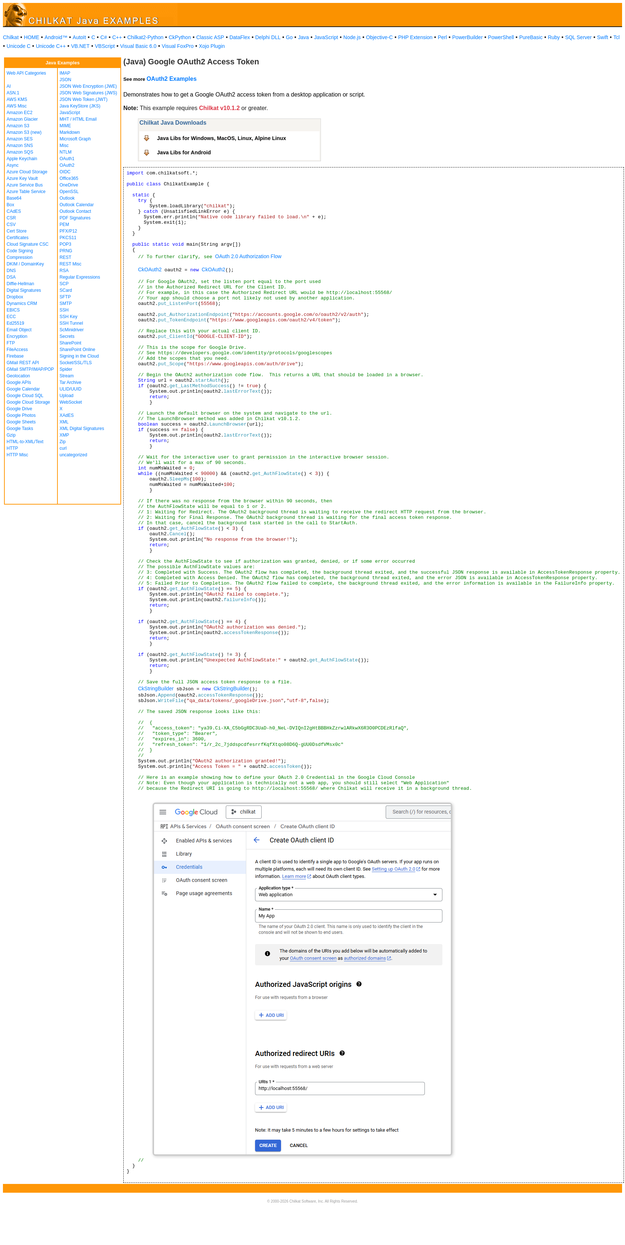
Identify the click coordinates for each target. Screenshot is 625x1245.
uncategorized (73, 454)
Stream (67, 375)
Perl (442, 37)
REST (65, 257)
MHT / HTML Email (78, 119)
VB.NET (80, 46)
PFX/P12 (68, 231)
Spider (66, 369)
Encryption (17, 336)
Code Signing (20, 250)
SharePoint (70, 343)
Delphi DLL (267, 37)
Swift (602, 37)
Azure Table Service (26, 191)
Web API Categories (26, 73)
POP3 (65, 244)
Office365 (69, 178)
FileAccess (17, 349)
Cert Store (17, 231)
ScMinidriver (72, 329)
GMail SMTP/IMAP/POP (30, 369)
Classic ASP (210, 37)
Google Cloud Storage (28, 402)
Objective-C (379, 37)
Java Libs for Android (184, 152)
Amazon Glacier (22, 119)
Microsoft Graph (75, 139)
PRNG (66, 250)
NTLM (66, 152)
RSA (64, 270)
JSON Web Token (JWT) (84, 99)
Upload (67, 395)
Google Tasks (20, 428)
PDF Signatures (75, 217)
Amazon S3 (18, 125)
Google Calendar (23, 389)
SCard (66, 290)
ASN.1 (13, 92)
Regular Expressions (80, 277)
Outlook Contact (75, 211)
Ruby (554, 37)
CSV (11, 224)
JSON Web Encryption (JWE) (88, 86)
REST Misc (71, 264)
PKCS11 (68, 237)
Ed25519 (15, 323)
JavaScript (326, 37)
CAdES (14, 211)
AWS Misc (17, 106)
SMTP (66, 303)
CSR (11, 217)
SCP (64, 283)
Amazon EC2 (20, 112)
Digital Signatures (24, 290)
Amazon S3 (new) (24, 132)
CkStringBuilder (155, 688)
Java (303, 37)
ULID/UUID (71, 389)
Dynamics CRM (22, 303)
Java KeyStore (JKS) (80, 106)
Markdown (70, 132)
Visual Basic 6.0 (138, 46)
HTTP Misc (17, 454)
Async (13, 165)
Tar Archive (70, 382)
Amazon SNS (20, 145)
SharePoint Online (77, 349)
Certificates (18, 237)
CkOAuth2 (150, 269)
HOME (31, 37)
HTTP (12, 448)
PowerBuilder (467, 37)
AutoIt (79, 37)
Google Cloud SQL (25, 395)
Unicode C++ (51, 46)
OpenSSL (69, 191)
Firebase (15, 356)
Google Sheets (21, 422)
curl (63, 448)
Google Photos (21, 415)
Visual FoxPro (178, 46)
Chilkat (11, 37)
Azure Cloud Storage (27, 171)
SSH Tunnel (71, 323)
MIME (65, 125)
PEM (64, 224)
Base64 (14, 198)
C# (103, 37)
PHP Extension (415, 37)
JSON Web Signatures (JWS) (88, 92)
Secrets (67, 336)
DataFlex (239, 37)
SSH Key (69, 316)
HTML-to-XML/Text (25, 441)
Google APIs (19, 382)
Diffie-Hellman (20, 283)
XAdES (67, 415)
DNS (11, 270)
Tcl (616, 37)
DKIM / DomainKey (25, 264)
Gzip (11, 435)
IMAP (65, 73)
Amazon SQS (20, 152)
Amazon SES (20, 139)
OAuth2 (67, 165)
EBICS (13, 310)
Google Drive (19, 408)
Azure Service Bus (25, 185)
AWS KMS (17, 99)
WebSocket (71, 402)
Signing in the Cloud (79, 356)
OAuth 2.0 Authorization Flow (248, 256)
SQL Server (578, 37)
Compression (20, 257)
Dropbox (15, 296)
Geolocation (18, 375)
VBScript (105, 46)
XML (64, 422)
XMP (64, 435)
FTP (11, 343)
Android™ (56, 37)
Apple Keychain (22, 158)
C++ (117, 37)
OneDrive (69, 185)
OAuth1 (67, 158)
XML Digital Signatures (82, 428)
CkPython (180, 37)
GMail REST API (23, 362)
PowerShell (501, 37)
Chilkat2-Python (145, 37)
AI (9, 86)
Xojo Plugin (212, 46)
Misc (64, 145)
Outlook (67, 198)
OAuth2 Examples (171, 79)
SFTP (65, 296)
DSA (11, 277)
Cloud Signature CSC (28, 244)
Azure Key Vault (22, 178)
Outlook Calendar (77, 204)
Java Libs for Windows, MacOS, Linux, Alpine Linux (221, 138)
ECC (11, 316)
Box (10, 204)
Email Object (19, 329)
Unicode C (18, 46)
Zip (63, 441)
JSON (65, 79)
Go (289, 37)
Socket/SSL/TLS (76, 362)
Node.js (351, 37)
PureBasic (531, 37)
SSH (64, 310)
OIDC (65, 171)
